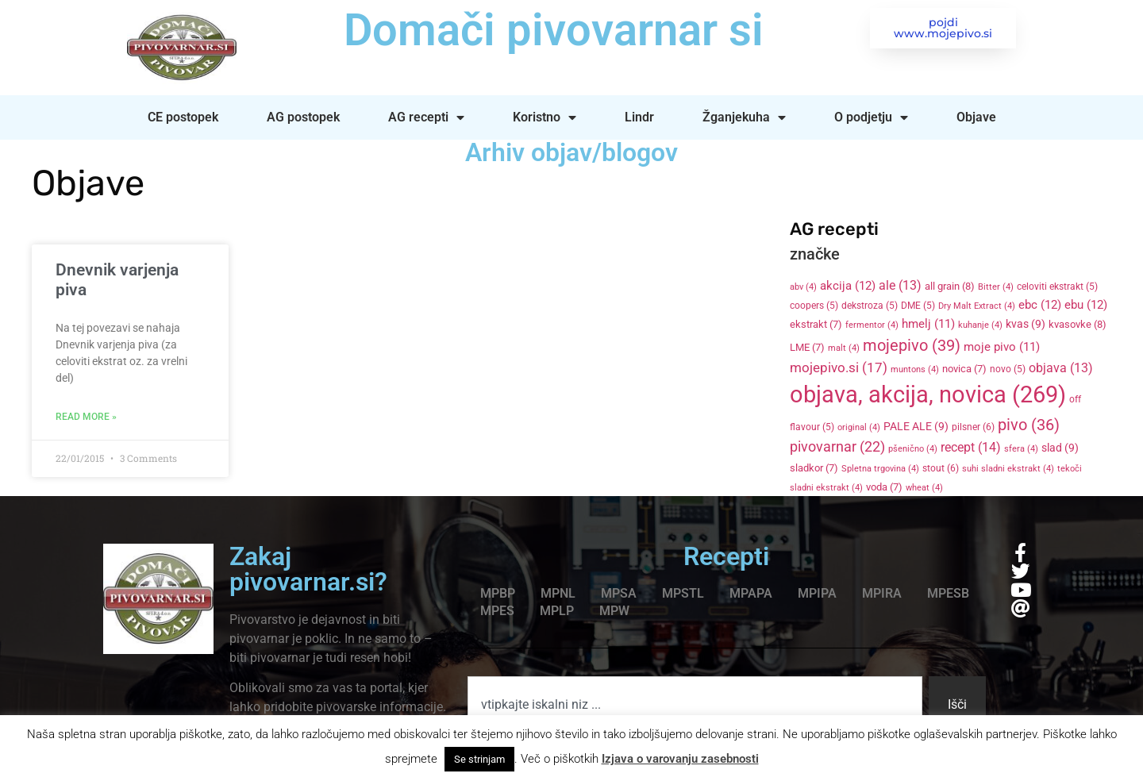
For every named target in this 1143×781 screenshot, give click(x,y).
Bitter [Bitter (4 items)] (996, 287)
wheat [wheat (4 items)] (924, 488)
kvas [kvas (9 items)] (1025, 323)
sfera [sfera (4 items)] (1021, 449)
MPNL (558, 593)
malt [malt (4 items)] (844, 348)
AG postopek (303, 117)
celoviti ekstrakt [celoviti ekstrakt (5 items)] (1057, 286)
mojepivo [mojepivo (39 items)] (911, 345)
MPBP (497, 593)
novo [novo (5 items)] (1008, 369)
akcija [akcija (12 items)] (848, 286)
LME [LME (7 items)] (807, 347)
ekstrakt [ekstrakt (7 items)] (816, 324)
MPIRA (882, 593)
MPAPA (750, 593)
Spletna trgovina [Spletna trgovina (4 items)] (880, 469)
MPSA (619, 593)
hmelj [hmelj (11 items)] (928, 324)
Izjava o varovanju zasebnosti (680, 759)
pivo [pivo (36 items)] (1029, 424)
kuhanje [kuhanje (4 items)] (980, 325)
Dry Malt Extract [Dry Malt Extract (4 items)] (976, 306)
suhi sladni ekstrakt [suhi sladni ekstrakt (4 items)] (1008, 469)
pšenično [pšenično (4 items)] (912, 449)
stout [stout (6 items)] (940, 468)
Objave (976, 117)
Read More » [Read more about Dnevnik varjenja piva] (86, 416)
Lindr (639, 117)
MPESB (948, 593)
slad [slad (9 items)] (1060, 447)
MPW (614, 610)
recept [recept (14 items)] (971, 447)
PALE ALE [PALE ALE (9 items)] (916, 426)
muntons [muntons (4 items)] (915, 369)
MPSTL (683, 593)
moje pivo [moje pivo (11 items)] (1002, 347)
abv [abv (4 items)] (803, 287)
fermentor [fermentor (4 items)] (872, 325)
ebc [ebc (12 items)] (1039, 305)
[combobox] (695, 704)
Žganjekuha (744, 117)
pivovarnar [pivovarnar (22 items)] (837, 447)
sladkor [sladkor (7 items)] (814, 468)
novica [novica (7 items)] (964, 369)
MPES (497, 610)
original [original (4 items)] (858, 427)
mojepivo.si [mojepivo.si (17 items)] (838, 367)
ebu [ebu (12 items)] (1085, 305)
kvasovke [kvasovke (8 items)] (1077, 324)
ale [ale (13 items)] (900, 286)
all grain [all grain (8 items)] (950, 286)
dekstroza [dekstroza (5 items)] (869, 305)
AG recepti (426, 117)
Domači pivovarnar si (551, 30)
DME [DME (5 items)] (918, 305)
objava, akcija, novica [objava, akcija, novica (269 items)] (928, 394)
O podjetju (871, 117)
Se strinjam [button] (479, 759)
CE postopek (183, 117)
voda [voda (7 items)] (884, 487)
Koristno (544, 117)
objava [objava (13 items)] (1061, 368)
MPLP (557, 610)
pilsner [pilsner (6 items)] (973, 427)
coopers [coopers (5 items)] (814, 305)
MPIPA (817, 593)
